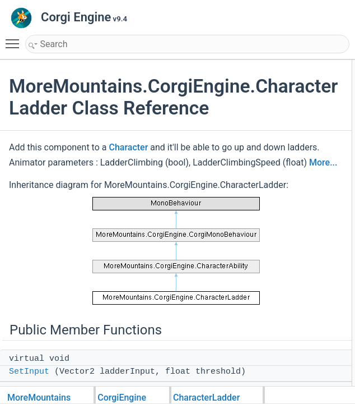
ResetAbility (326, 177)
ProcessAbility (330, 91)
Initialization (326, 288)
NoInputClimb (329, 251)
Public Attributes (324, 190)
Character (128, 169)
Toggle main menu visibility (15, 38)
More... (139, 199)
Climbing (322, 375)
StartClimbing (329, 338)
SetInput (321, 78)
